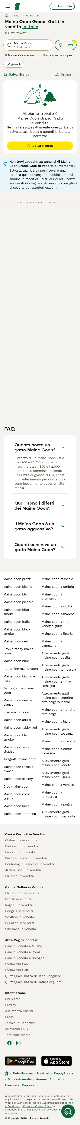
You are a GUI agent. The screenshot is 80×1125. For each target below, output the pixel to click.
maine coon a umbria (58, 587)
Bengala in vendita (19, 911)
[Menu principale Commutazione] (7, 6)
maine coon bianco (17, 587)
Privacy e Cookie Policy (37, 1106)
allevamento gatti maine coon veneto (56, 763)
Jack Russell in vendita (23, 870)
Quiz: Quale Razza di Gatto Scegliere (33, 982)
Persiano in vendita (20, 923)
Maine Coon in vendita (22, 893)
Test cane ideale (17, 1035)
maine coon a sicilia (57, 606)
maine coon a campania (52, 643)
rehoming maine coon (20, 669)
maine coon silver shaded (17, 749)
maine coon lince (16, 806)
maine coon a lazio (56, 722)
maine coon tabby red (20, 728)
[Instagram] (18, 1043)
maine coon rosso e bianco (18, 769)
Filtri (68, 43)
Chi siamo (12, 999)
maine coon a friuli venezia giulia (56, 624)
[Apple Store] (56, 1061)
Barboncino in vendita (22, 846)
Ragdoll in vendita (19, 905)
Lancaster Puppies (19, 1085)
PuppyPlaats (63, 1073)
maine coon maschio (57, 579)
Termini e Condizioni (20, 1023)
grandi (14, 64)
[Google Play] (20, 1061)
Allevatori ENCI (17, 1029)
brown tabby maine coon (18, 651)
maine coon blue (16, 661)
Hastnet (43, 1073)
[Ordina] (65, 74)
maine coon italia (16, 622)
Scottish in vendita (19, 917)
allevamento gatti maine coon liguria (56, 775)
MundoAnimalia (20, 1079)
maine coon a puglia (57, 804)
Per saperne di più (57, 55)
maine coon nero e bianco (17, 702)
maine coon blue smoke (16, 612)
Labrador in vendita (20, 852)
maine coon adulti (17, 720)
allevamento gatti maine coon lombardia (59, 667)
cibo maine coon (16, 786)
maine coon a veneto (58, 785)
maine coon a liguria (57, 634)
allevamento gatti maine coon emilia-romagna (57, 681)
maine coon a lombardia (52, 795)
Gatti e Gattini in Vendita (24, 887)
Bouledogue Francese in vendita (30, 864)
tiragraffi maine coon (19, 759)
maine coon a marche (58, 614)
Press (9, 1017)
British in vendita (18, 899)
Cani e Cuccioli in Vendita (25, 834)
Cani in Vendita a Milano (23, 946)
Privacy (10, 1005)
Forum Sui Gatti (17, 970)
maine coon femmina (19, 814)
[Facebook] (9, 1043)
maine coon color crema (16, 796)
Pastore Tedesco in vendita (26, 858)
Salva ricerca (16, 74)
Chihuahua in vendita (21, 840)
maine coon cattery (18, 779)
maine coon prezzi (17, 579)
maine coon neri (15, 641)
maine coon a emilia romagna (57, 751)
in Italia (30, 26)
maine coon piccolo (18, 602)
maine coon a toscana (58, 741)
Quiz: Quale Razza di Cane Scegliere (33, 976)
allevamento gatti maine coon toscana (57, 731)
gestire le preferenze (44, 1109)
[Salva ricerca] (68, 1111)
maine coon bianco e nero (19, 678)
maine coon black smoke (17, 631)
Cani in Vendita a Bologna (24, 958)
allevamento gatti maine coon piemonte (58, 814)
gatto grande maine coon (18, 690)
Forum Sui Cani (17, 964)
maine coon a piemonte (52, 596)
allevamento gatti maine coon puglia (56, 655)
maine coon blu (15, 594)
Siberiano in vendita (20, 929)
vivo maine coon (16, 712)
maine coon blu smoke (15, 737)
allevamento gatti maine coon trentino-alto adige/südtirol (58, 698)
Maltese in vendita (19, 876)
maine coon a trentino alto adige (59, 712)
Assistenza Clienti (19, 1011)
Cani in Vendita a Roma (23, 952)
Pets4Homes (23, 1073)
